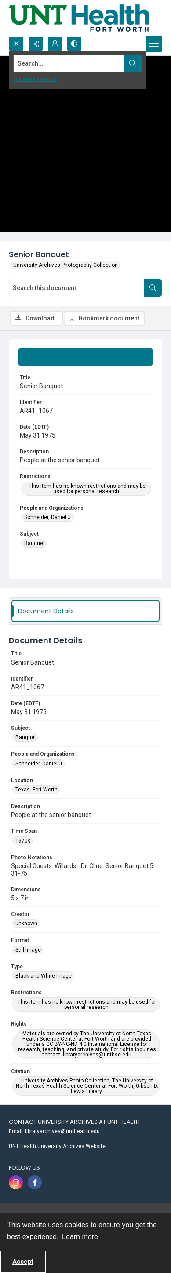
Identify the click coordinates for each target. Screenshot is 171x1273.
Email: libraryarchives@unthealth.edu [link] (54, 1131)
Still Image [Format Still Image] (28, 950)
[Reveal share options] (36, 44)
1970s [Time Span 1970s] (23, 841)
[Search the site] (69, 63)
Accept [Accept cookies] (22, 1261)
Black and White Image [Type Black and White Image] (43, 976)
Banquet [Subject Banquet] (34, 543)
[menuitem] (85, 1131)
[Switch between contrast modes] (74, 44)
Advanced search (35, 79)
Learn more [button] (80, 1236)
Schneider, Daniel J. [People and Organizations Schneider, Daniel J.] (48, 517)
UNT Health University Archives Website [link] (57, 1146)
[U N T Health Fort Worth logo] (79, 18)
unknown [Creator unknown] (26, 923)
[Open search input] (16, 44)
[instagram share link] (16, 1182)
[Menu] (154, 44)
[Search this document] (76, 288)
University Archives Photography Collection (65, 265)
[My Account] (55, 44)
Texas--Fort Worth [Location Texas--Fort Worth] (36, 790)
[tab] (85, 357)
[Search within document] (153, 288)
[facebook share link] (35, 1182)
